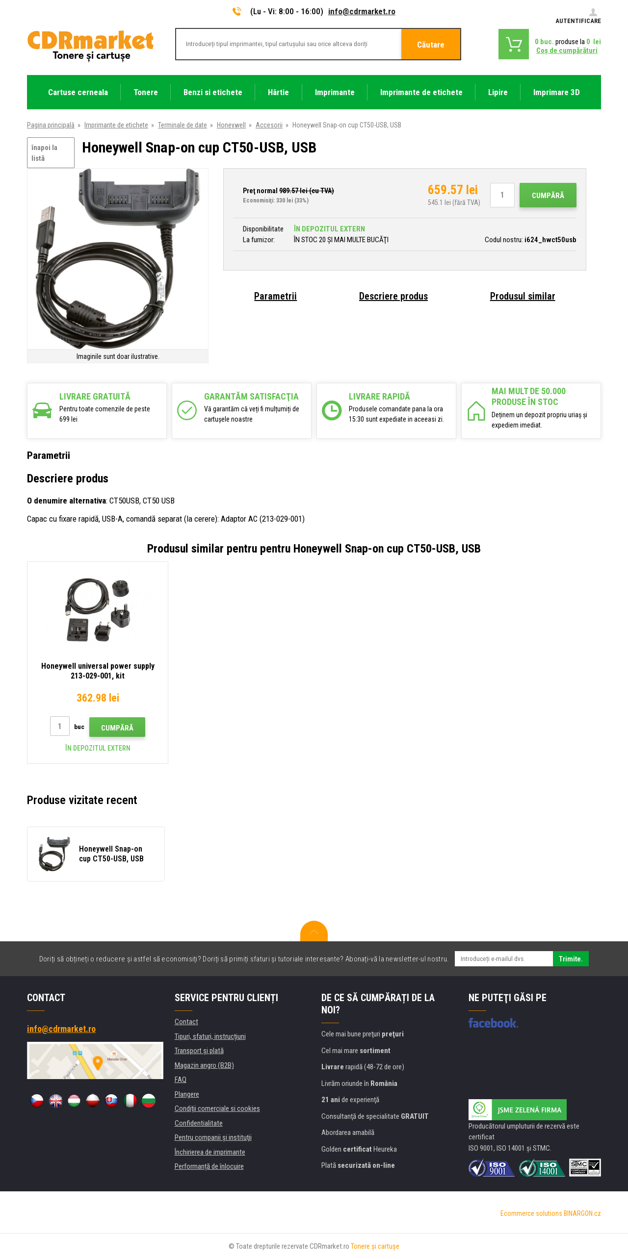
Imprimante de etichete (116, 125)
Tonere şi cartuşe (375, 1246)
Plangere (187, 1094)
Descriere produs (393, 296)
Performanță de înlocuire (209, 1166)
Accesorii (269, 125)
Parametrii (275, 296)
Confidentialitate (199, 1123)
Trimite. (571, 959)
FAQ (180, 1079)
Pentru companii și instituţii (213, 1137)
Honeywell (231, 125)
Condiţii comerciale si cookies (217, 1108)
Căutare (431, 45)
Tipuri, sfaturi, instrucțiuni (210, 1036)
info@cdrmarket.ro (361, 11)
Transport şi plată (199, 1050)
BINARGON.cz (582, 1213)
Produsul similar (522, 296)
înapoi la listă (44, 153)
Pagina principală (51, 125)
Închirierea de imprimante (210, 1152)
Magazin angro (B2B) (204, 1065)
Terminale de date (182, 125)
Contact (186, 1021)
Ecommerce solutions (531, 1213)
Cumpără (548, 195)
